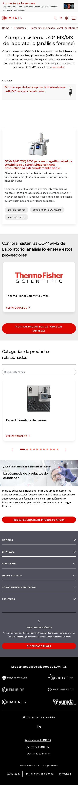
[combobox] (39, 372)
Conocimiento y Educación (19, 587)
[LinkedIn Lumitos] (39, 727)
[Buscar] (55, 18)
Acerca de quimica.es (39, 753)
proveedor (58, 67)
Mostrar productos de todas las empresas (39, 328)
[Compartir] (60, 18)
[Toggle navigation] (74, 18)
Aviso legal (13, 773)
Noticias (7, 540)
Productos (9, 563)
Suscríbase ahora (39, 646)
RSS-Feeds (8, 599)
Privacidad (65, 773)
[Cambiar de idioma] (66, 18)
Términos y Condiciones (39, 773)
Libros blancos (12, 575)
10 (54, 449)
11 (57, 449)
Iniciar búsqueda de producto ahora (39, 519)
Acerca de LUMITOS (38, 747)
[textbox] (39, 372)
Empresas (8, 552)
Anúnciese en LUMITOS (38, 740)
